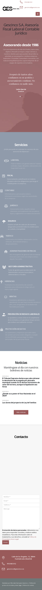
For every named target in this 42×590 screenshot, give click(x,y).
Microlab (13, 583)
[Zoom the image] (11, 8)
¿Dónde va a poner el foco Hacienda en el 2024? (18, 394)
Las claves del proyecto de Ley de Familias (19, 402)
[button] (38, 14)
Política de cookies (28, 585)
